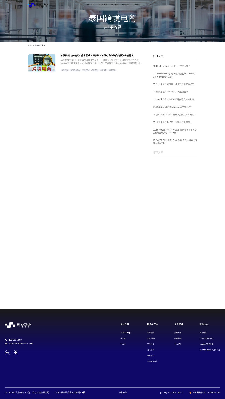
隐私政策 (123, 392)
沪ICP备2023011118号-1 (171, 392)
